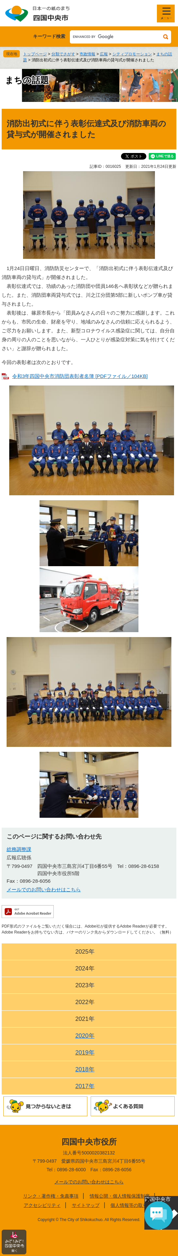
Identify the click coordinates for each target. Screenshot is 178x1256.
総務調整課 (19, 849)
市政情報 (87, 54)
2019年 (84, 1052)
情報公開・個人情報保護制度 (120, 1196)
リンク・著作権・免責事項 (50, 1196)
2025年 (84, 951)
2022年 (84, 1002)
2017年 (84, 1086)
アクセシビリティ (42, 1205)
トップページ (35, 54)
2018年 (84, 1069)
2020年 (84, 1035)
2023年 (84, 985)
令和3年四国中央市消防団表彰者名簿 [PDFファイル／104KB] (80, 376)
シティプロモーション (132, 54)
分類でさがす (63, 54)
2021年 (84, 1019)
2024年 (84, 968)
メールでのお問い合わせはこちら (44, 889)
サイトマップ (86, 1205)
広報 (104, 54)
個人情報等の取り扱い (133, 1205)
